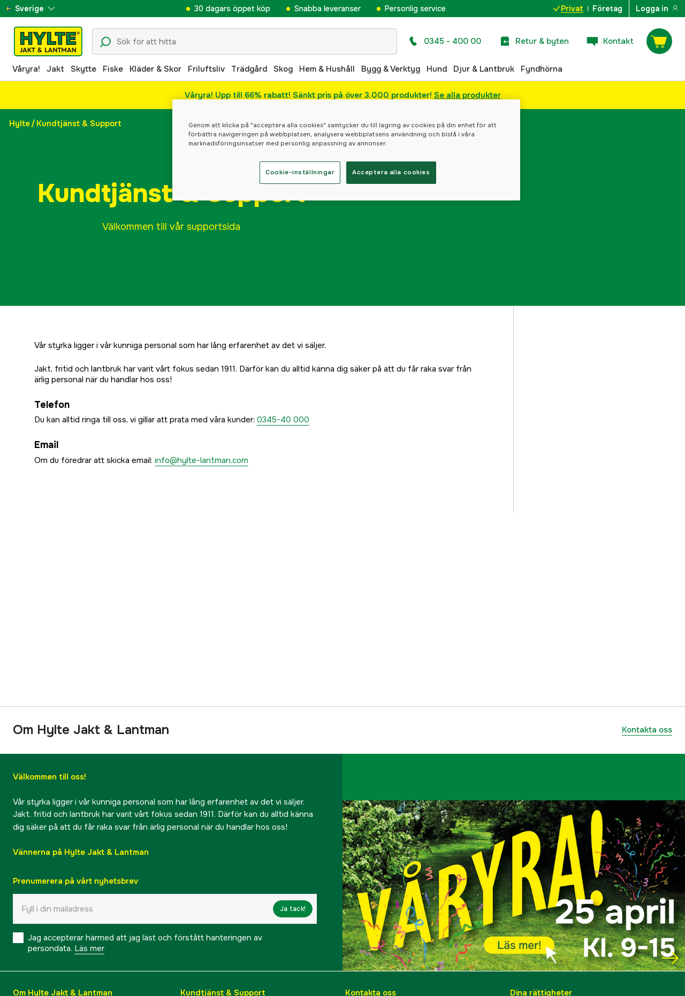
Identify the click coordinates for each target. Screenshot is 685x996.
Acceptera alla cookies (391, 172)
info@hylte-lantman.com (201, 460)
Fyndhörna (541, 69)
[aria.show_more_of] (39, 8)
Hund (437, 69)
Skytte (83, 69)
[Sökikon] (105, 42)
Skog (283, 69)
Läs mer (89, 948)
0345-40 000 (283, 419)
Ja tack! (293, 909)
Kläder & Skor (155, 69)
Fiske (113, 69)
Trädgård (249, 69)
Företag (607, 8)
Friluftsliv (206, 69)
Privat (568, 8)
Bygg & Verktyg (390, 69)
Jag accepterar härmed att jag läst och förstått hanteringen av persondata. (145, 943)
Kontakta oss (647, 729)
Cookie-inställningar (299, 172)
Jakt (55, 69)
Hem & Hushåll (327, 69)
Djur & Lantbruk (483, 69)
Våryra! (26, 69)
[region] (346, 149)
